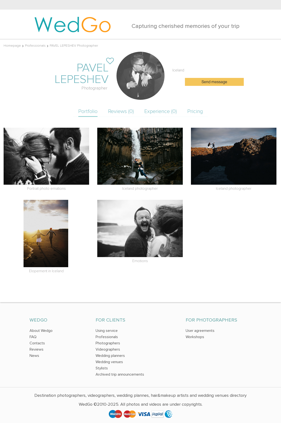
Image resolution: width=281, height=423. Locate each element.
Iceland (178, 70)
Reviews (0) (121, 111)
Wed (73, 24)
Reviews (36, 349)
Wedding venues (109, 362)
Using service (107, 330)
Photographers (108, 343)
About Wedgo (41, 330)
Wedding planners (110, 355)
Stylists (102, 368)
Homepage (12, 46)
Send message (214, 82)
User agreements (200, 330)
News (34, 355)
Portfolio (88, 111)
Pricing (195, 111)
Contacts (37, 343)
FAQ (33, 337)
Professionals (35, 46)
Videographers (108, 349)
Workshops (195, 337)
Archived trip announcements (120, 374)
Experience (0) (160, 111)
